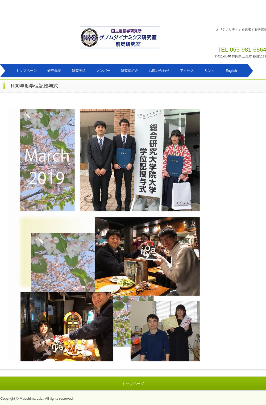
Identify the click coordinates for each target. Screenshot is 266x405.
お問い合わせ (159, 71)
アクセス (187, 71)
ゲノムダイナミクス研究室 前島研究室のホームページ (135, 40)
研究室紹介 (129, 71)
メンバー (103, 71)
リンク (210, 71)
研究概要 (54, 71)
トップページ (26, 71)
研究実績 (79, 71)
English (231, 71)
